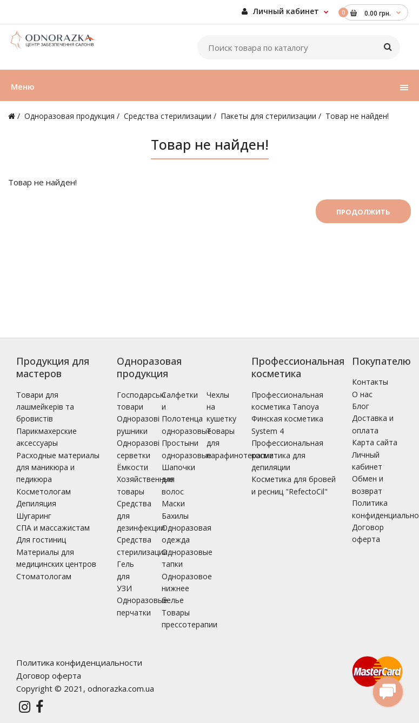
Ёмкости (132, 467)
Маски (173, 503)
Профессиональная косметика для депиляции (287, 455)
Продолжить (363, 212)
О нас (362, 394)
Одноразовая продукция (69, 116)
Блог (360, 406)
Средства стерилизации (167, 116)
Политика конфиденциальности (79, 662)
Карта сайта (374, 442)
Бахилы (175, 516)
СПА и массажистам (53, 528)
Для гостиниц (41, 539)
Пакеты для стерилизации (268, 116)
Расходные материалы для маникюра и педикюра (57, 467)
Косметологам (43, 491)
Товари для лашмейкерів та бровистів (45, 407)
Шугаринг (33, 516)
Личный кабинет (280, 11)
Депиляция (36, 503)
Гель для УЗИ (125, 576)
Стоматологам (43, 576)
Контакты (370, 382)
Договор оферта (48, 675)
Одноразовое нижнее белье (187, 588)
